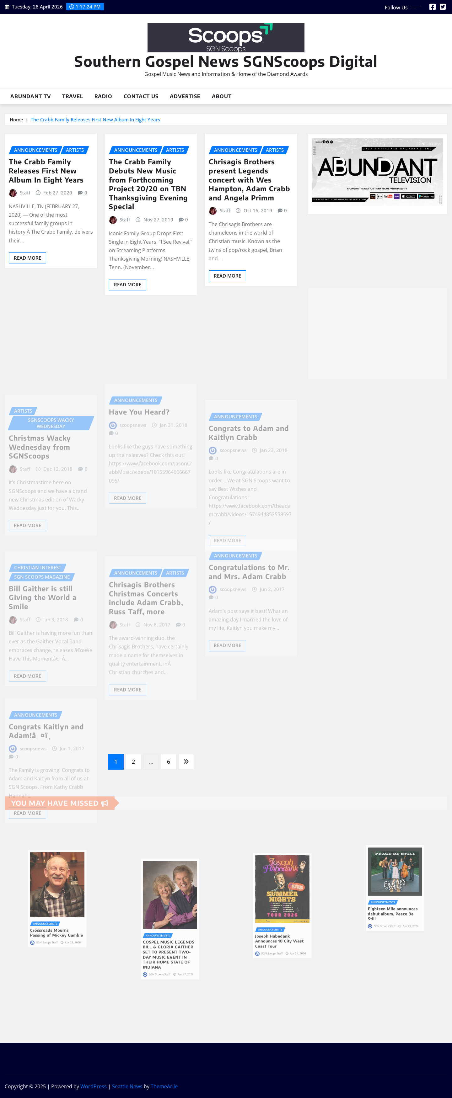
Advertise (185, 96)
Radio (103, 96)
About (222, 96)
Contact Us (141, 96)
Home (16, 119)
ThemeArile (164, 1086)
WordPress (93, 1086)
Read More (27, 258)
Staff (25, 192)
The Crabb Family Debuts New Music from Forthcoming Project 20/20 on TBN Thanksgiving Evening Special (148, 184)
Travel (72, 96)
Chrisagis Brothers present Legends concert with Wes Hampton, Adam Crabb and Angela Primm (249, 179)
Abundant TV (30, 96)
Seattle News (127, 1086)
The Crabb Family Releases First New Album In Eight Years (95, 119)
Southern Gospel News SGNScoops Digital (226, 61)
